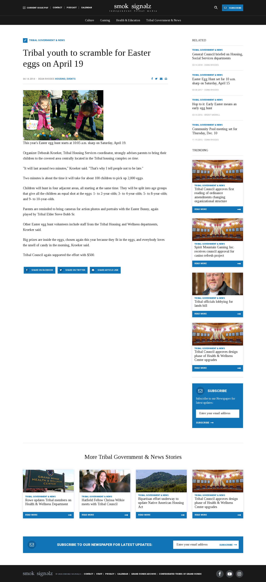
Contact (57, 7)
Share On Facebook (42, 270)
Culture (89, 20)
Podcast (72, 7)
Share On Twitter (75, 270)
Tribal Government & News (163, 20)
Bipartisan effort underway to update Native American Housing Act (161, 503)
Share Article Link (108, 270)
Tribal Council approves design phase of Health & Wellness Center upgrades (216, 356)
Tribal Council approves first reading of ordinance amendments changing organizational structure (214, 195)
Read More (200, 209)
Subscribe (232, 7)
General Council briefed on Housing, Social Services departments (217, 56)
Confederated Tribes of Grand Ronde (180, 574)
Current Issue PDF (35, 7)
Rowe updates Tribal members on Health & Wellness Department (48, 502)
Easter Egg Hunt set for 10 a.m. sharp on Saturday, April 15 (214, 81)
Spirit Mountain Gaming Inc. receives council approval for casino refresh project (214, 251)
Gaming (105, 20)
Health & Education (128, 20)
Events (71, 79)
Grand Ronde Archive (143, 574)
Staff (99, 574)
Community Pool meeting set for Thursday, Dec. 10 (214, 131)
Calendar (86, 7)
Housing (60, 79)
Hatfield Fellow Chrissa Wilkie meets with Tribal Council (103, 502)
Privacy (109, 574)
